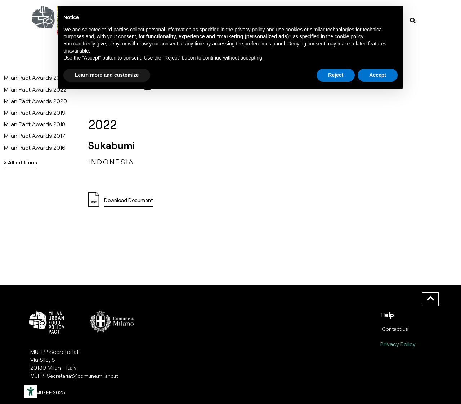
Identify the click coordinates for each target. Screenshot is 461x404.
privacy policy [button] (249, 29)
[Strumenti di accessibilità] (30, 391)
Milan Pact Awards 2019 (35, 112)
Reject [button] (335, 75)
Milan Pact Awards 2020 (35, 100)
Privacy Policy (398, 344)
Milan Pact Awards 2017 (34, 135)
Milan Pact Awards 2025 (35, 77)
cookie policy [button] (349, 36)
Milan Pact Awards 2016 (35, 147)
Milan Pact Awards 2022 (35, 89)
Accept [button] (377, 75)
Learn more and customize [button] (107, 75)
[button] (128, 202)
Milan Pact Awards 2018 (35, 123)
